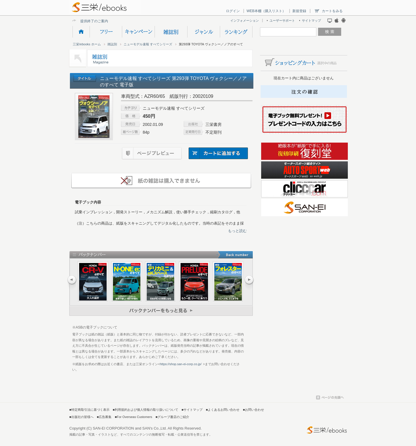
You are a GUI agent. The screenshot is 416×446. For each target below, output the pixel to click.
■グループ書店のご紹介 (172, 417)
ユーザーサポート (282, 20)
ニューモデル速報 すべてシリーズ (148, 44)
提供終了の (89, 21)
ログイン (233, 11)
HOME (81, 32)
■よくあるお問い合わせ (223, 409)
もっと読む (237, 231)
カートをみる (332, 11)
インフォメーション (244, 20)
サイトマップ (311, 20)
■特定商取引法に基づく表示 (89, 409)
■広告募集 (104, 417)
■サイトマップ (192, 409)
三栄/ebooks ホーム (87, 44)
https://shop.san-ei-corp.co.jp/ (180, 364)
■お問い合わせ (253, 409)
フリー (106, 32)
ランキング (236, 32)
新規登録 (299, 11)
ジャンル (203, 32)
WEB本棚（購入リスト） (265, 11)
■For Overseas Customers (133, 417)
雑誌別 (171, 32)
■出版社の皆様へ (81, 417)
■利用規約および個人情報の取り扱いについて (145, 409)
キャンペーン (138, 32)
